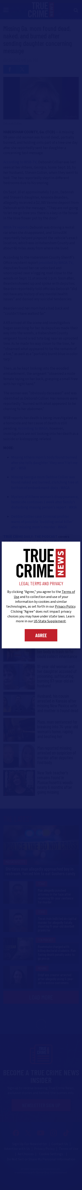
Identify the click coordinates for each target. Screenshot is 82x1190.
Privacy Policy (65, 606)
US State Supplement (50, 621)
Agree (41, 635)
